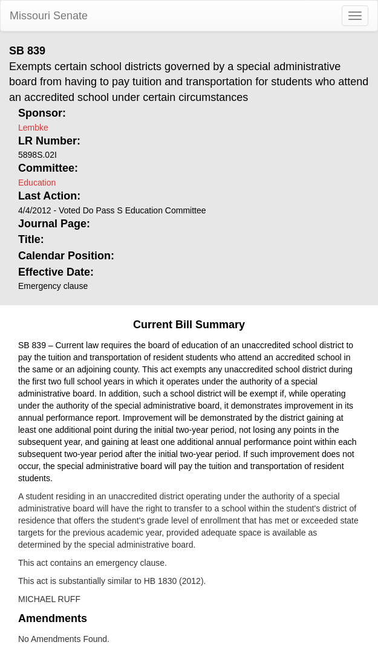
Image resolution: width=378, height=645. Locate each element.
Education (37, 182)
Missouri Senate (49, 16)
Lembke (33, 127)
